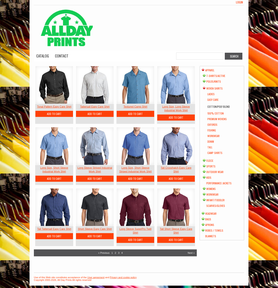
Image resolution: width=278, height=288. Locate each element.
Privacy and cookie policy (123, 277)
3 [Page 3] (118, 253)
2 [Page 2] (115, 253)
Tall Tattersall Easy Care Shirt (54, 229)
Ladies (211, 94)
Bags (208, 219)
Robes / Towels (214, 230)
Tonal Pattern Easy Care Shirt (54, 106)
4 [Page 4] (122, 253)
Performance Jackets (219, 183)
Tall (209, 147)
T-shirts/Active (215, 76)
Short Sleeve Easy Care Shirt (95, 229)
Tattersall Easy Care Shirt (94, 106)
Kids (208, 177)
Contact (61, 56)
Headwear (211, 213)
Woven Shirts (214, 88)
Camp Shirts (214, 153)
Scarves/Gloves (215, 206)
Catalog (42, 56)
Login (239, 2)
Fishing (211, 130)
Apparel (209, 70)
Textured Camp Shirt (135, 106)
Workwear (213, 136)
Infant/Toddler (215, 200)
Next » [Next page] (191, 253)
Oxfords (212, 124)
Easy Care (212, 99)
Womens (211, 189)
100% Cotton (215, 113)
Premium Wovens (217, 119)
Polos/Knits (213, 81)
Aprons (209, 225)
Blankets (210, 236)
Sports (210, 166)
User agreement (95, 277)
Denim (210, 141)
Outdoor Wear (214, 172)
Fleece (209, 160)
